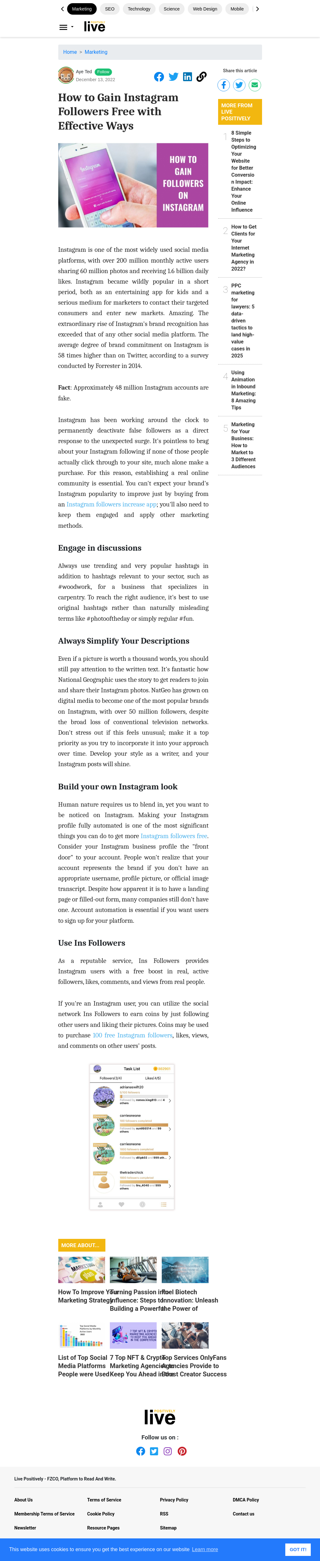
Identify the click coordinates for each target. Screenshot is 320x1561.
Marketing (81, 8)
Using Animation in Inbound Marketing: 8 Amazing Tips (243, 390)
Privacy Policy (174, 1499)
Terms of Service (104, 1499)
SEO (110, 8)
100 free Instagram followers (133, 1035)
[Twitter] (153, 1450)
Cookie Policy (101, 1513)
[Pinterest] (181, 1450)
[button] (257, 9)
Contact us (243, 1513)
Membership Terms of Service (44, 1513)
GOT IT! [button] (298, 1549)
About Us (23, 1499)
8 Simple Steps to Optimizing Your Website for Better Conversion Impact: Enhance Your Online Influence (243, 171)
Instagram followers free (174, 836)
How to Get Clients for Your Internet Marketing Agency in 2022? (243, 248)
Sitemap (168, 1527)
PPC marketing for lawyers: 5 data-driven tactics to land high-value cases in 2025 (242, 321)
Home (70, 52)
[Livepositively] (70, 27)
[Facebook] (139, 1450)
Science (172, 8)
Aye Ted (84, 71)
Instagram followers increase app (111, 504)
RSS (164, 1513)
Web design (205, 8)
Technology (139, 8)
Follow (103, 71)
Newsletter (25, 1527)
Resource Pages (103, 1527)
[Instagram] (167, 1450)
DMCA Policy (246, 1499)
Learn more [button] (205, 1549)
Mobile (237, 8)
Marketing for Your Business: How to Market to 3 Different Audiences (243, 445)
